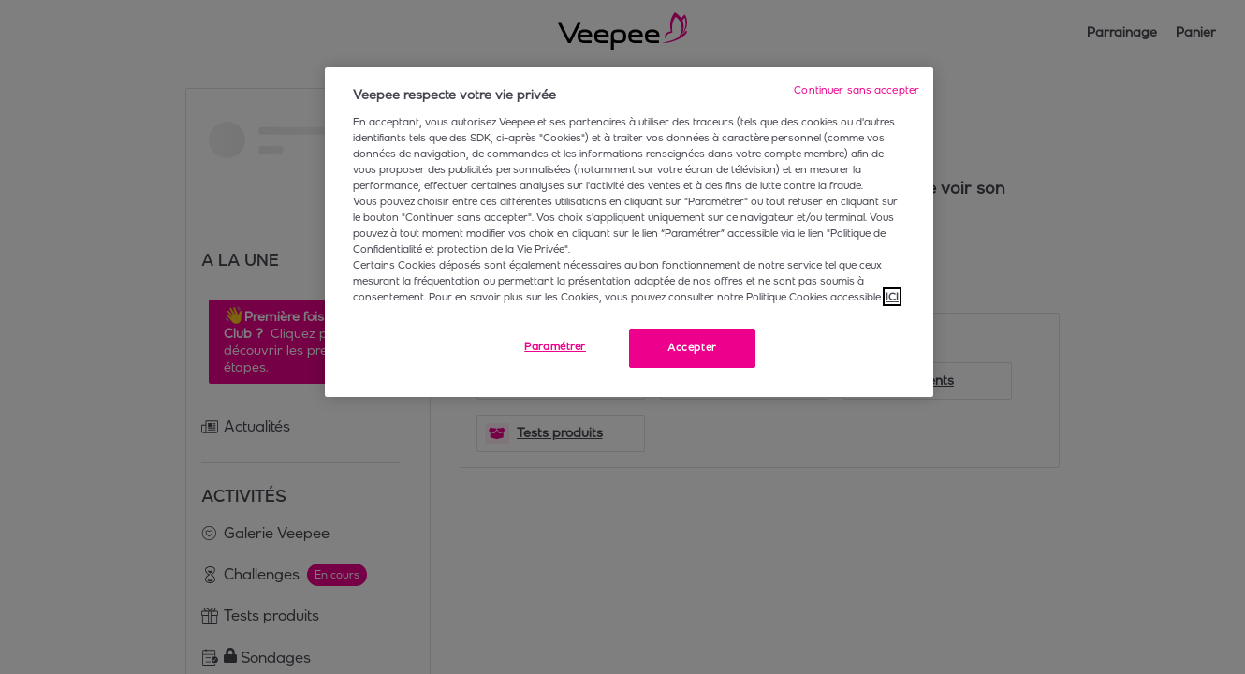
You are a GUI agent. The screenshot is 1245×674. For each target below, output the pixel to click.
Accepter (692, 347)
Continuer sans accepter (856, 89)
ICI (892, 296)
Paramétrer (555, 346)
